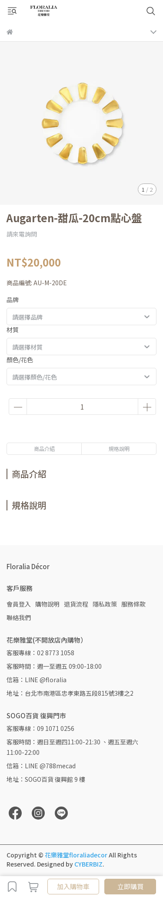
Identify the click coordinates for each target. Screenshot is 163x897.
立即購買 (130, 886)
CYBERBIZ (88, 864)
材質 (13, 329)
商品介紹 (44, 448)
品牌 (13, 299)
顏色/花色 (20, 359)
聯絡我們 (19, 617)
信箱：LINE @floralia (37, 679)
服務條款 (133, 604)
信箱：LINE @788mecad (41, 765)
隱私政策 (105, 604)
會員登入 (19, 604)
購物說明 (47, 604)
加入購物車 (73, 886)
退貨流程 (76, 604)
